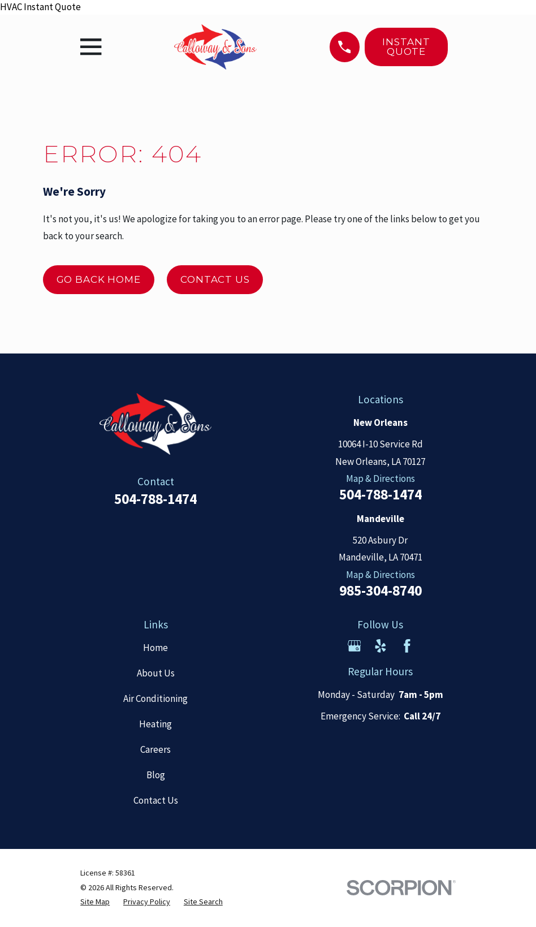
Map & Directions (380, 478)
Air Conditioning (155, 698)
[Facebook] (407, 646)
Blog (155, 775)
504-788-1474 (155, 499)
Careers (155, 749)
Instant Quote (406, 46)
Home (155, 647)
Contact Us (215, 279)
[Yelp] (380, 646)
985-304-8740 (380, 591)
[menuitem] (95, 902)
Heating (155, 724)
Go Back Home (99, 279)
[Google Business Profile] (354, 646)
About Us (156, 673)
